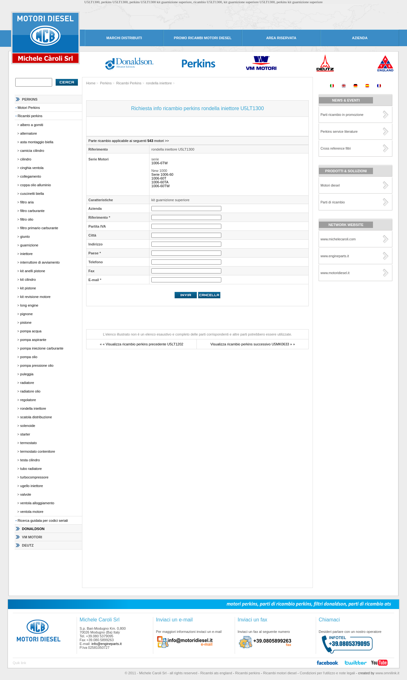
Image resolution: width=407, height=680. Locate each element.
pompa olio (29, 357)
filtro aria (27, 202)
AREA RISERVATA (281, 38)
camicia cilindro (32, 150)
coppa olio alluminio (35, 185)
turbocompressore (34, 477)
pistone (25, 322)
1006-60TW (159, 186)
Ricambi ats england (216, 673)
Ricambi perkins (29, 116)
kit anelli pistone (32, 271)
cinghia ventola (32, 168)
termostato (28, 443)
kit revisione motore (35, 297)
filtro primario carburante (39, 228)
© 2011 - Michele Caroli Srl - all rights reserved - (162, 673)
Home (90, 83)
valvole (25, 494)
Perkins (106, 83)
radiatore (27, 383)
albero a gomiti (31, 125)
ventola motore (32, 512)
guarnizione (29, 245)
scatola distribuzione (36, 417)
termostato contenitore (37, 451)
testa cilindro (30, 460)
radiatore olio (30, 391)
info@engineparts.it (107, 644)
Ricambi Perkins (128, 83)
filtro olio (26, 219)
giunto (25, 236)
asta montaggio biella (36, 142)
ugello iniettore (31, 486)
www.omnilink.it (387, 673)
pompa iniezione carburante (42, 348)
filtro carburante (32, 211)
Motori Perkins (28, 108)
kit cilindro (28, 279)
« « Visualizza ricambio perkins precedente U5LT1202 (141, 344)
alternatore (28, 133)
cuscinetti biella (32, 193)
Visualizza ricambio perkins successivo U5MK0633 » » (252, 344)
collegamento (30, 176)
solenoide (27, 426)
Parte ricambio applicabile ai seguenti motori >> (127, 141)
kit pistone (28, 288)
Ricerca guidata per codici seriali (42, 520)
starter (25, 434)
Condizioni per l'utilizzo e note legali (327, 673)
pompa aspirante (33, 340)
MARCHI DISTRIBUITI (124, 38)
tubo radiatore (31, 469)
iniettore (26, 254)
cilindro (25, 159)
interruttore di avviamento (40, 262)
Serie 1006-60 (161, 174)
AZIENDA (360, 38)
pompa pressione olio (37, 365)
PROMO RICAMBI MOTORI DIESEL (202, 38)
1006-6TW (158, 163)
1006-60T (157, 178)
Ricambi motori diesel (280, 673)
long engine (29, 305)
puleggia (27, 374)
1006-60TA (159, 182)
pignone (26, 314)
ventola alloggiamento (37, 503)
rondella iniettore (33, 408)
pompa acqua (31, 331)
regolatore (28, 400)
